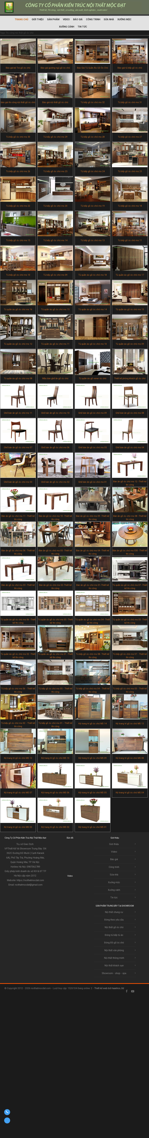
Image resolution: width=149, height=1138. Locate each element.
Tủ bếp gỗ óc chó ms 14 (55, 240)
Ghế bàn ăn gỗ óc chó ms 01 (92, 482)
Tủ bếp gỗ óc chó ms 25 (55, 171)
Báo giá (78, 19)
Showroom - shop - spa (114, 973)
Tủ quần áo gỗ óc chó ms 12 (18, 344)
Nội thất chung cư (114, 912)
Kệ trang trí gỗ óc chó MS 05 (93, 792)
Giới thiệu (38, 19)
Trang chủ (21, 19)
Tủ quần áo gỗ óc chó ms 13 (130, 309)
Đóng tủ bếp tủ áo (114, 935)
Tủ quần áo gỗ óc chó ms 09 (130, 344)
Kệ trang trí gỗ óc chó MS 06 (55, 792)
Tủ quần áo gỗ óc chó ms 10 (92, 344)
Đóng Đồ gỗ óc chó (114, 942)
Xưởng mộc (124, 19)
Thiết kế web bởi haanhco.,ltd (109, 988)
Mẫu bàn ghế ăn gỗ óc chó (55, 378)
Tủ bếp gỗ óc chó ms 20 (55, 206)
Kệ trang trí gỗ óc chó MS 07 (18, 792)
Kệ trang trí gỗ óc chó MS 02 (55, 827)
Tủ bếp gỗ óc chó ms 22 (18, 206)
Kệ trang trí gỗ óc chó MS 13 (130, 723)
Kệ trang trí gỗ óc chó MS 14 (93, 723)
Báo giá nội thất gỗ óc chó (55, 102)
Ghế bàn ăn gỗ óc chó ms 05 (92, 447)
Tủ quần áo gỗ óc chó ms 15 (55, 309)
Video (66, 19)
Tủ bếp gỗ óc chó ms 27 (130, 137)
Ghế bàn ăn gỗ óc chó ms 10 (55, 413)
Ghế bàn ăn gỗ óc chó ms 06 (55, 447)
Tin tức (82, 26)
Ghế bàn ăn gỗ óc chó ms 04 (130, 447)
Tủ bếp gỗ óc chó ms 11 (130, 240)
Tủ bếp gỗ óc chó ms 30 (18, 137)
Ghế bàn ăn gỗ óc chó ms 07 (18, 447)
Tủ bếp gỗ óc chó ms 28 (93, 137)
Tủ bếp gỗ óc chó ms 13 (93, 240)
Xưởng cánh (66, 26)
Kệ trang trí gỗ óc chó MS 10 (55, 758)
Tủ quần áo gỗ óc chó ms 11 (55, 344)
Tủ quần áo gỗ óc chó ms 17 (130, 275)
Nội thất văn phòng (114, 950)
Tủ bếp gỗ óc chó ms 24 (93, 171)
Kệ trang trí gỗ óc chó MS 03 (18, 827)
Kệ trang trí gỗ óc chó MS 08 (130, 758)
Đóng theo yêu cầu (114, 919)
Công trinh (93, 19)
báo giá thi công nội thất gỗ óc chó (18, 102)
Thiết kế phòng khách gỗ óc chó (130, 378)
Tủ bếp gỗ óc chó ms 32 (93, 102)
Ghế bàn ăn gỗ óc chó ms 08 (130, 413)
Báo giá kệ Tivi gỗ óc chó (18, 67)
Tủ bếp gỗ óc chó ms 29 (55, 137)
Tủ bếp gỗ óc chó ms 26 (18, 171)
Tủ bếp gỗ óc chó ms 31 (130, 102)
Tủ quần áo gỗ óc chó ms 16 (18, 309)
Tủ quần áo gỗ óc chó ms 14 (92, 309)
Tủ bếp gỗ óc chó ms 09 (55, 275)
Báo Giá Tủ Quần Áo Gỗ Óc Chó (92, 67)
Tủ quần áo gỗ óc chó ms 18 (92, 275)
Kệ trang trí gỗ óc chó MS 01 (93, 827)
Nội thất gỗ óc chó (114, 927)
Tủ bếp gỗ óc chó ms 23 (130, 171)
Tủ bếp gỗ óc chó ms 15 (18, 240)
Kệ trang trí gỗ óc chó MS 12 (18, 758)
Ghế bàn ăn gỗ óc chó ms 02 (55, 482)
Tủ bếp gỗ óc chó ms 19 (93, 206)
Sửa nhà (109, 19)
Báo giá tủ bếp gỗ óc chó (130, 67)
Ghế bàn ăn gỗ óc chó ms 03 (18, 482)
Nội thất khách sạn (114, 965)
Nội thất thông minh (114, 958)
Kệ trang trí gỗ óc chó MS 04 (130, 792)
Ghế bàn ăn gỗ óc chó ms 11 (18, 413)
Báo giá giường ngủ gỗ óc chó (55, 67)
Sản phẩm (53, 19)
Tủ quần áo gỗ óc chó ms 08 (18, 378)
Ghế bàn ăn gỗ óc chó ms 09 (92, 413)
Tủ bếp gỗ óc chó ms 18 (130, 206)
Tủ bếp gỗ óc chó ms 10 (18, 275)
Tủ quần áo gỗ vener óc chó (92, 378)
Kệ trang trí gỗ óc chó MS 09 (93, 758)
